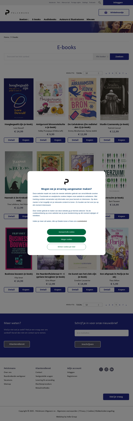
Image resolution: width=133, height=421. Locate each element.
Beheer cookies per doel (66, 247)
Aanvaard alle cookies (66, 232)
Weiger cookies (66, 239)
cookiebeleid (82, 221)
